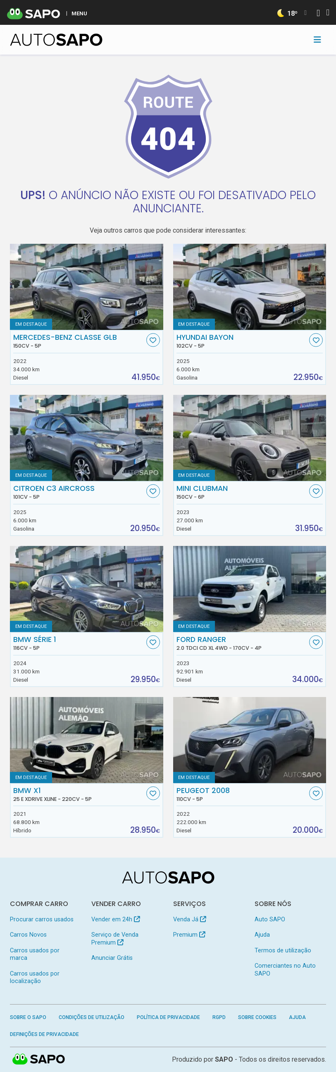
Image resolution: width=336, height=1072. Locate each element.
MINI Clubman (242, 492)
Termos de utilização (283, 950)
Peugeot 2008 (242, 794)
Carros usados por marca (35, 954)
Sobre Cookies (257, 1017)
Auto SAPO (270, 919)
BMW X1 (79, 794)
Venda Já (189, 919)
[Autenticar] (318, 14)
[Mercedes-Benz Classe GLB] (86, 287)
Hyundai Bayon (242, 341)
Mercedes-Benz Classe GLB (79, 341)
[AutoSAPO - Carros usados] (56, 40)
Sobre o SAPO (28, 1017)
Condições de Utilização (91, 1017)
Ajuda (262, 934)
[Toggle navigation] (317, 40)
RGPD (219, 1017)
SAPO (224, 1059)
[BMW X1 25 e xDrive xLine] (86, 740)
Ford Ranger (242, 643)
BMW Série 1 (79, 643)
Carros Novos (28, 934)
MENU (79, 13)
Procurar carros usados (42, 919)
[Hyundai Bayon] (249, 287)
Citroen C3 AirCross (79, 492)
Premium (189, 934)
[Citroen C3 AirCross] (86, 438)
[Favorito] (153, 340)
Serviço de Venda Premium (114, 938)
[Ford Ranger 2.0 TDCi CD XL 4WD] (249, 589)
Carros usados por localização (35, 977)
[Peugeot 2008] (249, 740)
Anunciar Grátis (112, 957)
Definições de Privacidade (44, 1034)
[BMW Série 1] (86, 589)
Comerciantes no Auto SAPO (285, 969)
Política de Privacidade (168, 1017)
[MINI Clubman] (249, 438)
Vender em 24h (115, 919)
